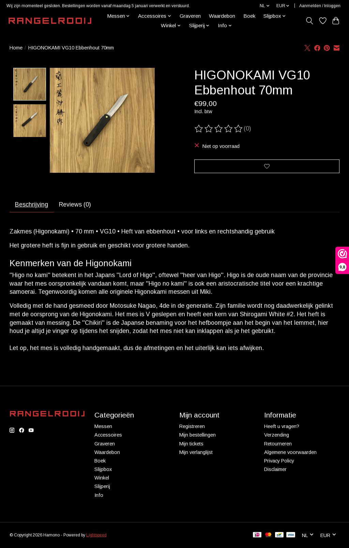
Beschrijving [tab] (31, 205)
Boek (249, 16)
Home (16, 47)
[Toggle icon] (309, 21)
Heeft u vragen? (281, 427)
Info (98, 496)
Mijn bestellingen (197, 436)
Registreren (192, 427)
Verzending (276, 436)
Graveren (190, 16)
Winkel (101, 478)
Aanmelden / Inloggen (319, 5)
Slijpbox (103, 470)
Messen (103, 427)
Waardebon (222, 16)
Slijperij (102, 487)
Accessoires (108, 436)
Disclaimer (275, 470)
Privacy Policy (279, 461)
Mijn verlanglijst (196, 453)
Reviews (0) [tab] (75, 205)
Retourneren (278, 444)
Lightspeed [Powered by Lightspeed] (96, 535)
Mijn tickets (191, 444)
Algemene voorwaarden (290, 453)
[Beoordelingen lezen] (219, 128)
